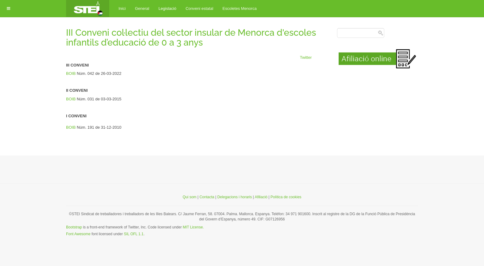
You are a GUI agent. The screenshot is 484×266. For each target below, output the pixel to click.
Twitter (306, 57)
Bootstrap (74, 227)
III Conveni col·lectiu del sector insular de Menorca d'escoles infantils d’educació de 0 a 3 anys (191, 37)
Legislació (167, 8)
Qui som (190, 197)
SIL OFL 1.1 (134, 234)
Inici (122, 8)
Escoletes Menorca (240, 8)
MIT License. (193, 227)
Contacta (207, 197)
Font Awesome (78, 234)
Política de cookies (285, 197)
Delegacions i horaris (234, 197)
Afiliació (261, 197)
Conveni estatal (199, 8)
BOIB (71, 73)
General (142, 8)
